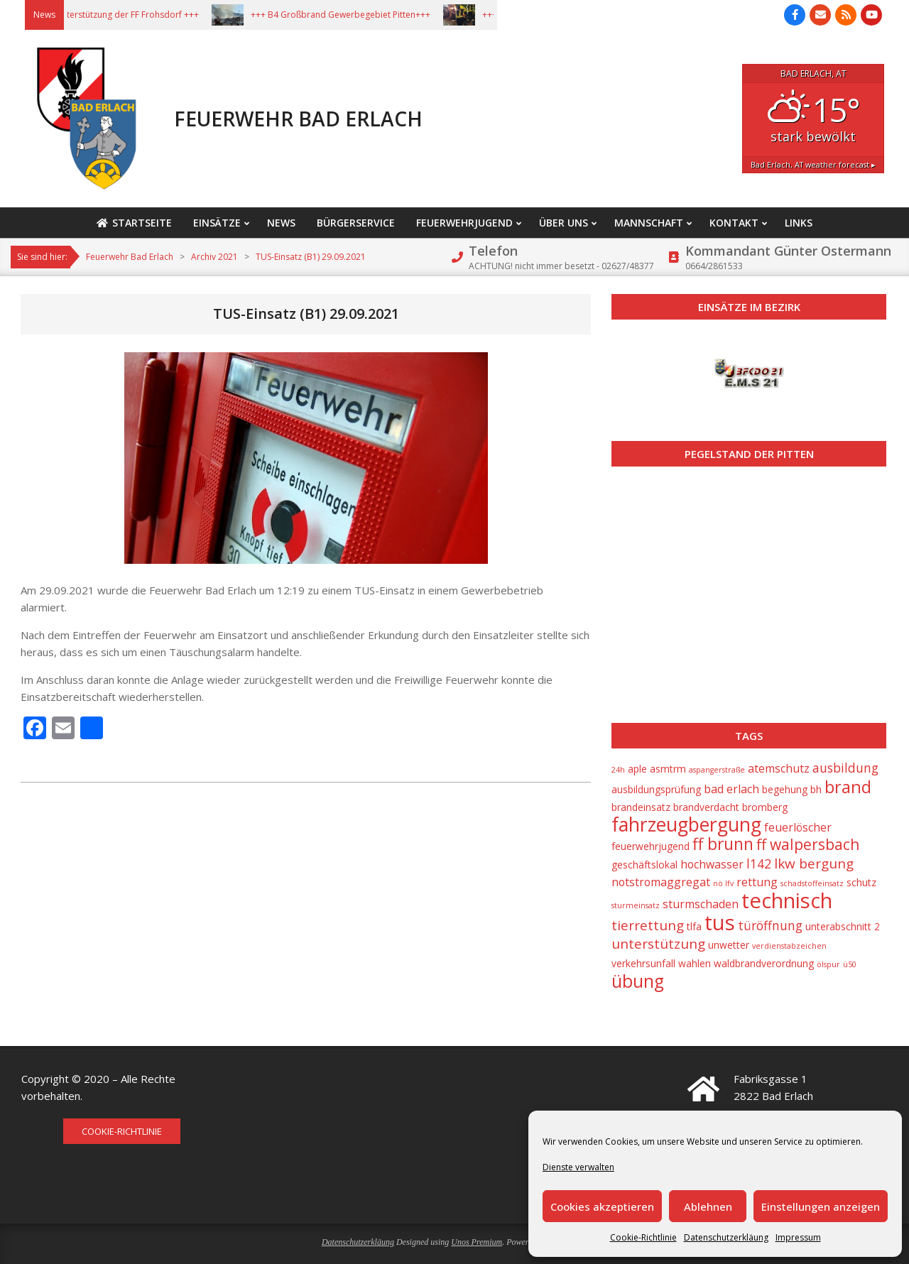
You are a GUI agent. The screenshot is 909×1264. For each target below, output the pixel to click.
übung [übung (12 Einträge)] (637, 981)
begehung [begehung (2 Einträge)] (784, 789)
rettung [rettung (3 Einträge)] (757, 882)
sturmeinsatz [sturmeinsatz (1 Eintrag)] (635, 905)
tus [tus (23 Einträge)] (719, 922)
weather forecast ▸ (813, 164)
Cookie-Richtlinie (643, 1237)
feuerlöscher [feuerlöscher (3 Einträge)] (798, 827)
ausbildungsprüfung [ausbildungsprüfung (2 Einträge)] (656, 789)
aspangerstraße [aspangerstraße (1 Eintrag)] (717, 770)
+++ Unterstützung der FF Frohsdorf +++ (139, 15)
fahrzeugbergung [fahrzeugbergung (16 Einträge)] (686, 824)
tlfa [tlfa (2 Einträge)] (694, 926)
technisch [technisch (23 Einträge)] (786, 900)
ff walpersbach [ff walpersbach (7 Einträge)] (807, 844)
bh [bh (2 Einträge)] (816, 789)
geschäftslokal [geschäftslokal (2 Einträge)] (644, 864)
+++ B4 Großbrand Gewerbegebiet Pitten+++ (361, 15)
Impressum (798, 1237)
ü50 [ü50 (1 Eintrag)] (849, 964)
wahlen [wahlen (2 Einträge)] (694, 963)
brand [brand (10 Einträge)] (847, 786)
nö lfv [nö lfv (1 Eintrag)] (723, 883)
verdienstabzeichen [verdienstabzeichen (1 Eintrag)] (789, 946)
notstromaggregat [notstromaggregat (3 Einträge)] (660, 882)
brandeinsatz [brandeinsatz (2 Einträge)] (640, 807)
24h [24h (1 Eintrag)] (618, 770)
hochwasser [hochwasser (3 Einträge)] (712, 864)
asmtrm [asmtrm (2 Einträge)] (668, 768)
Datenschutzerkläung (726, 1237)
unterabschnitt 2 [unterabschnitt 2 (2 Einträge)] (842, 926)
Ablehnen (708, 1206)
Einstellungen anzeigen (820, 1206)
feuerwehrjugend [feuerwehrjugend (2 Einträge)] (650, 846)
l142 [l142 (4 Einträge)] (758, 863)
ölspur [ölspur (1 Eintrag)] (828, 964)
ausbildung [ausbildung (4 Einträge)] (845, 767)
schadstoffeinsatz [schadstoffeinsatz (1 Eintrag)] (812, 883)
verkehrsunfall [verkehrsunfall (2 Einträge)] (643, 963)
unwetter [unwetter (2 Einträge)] (728, 945)
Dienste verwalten (578, 1167)
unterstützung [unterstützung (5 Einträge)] (658, 944)
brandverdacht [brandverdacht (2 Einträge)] (706, 807)
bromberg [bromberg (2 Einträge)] (765, 807)
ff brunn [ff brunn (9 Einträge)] (722, 844)
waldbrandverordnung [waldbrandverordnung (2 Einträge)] (764, 963)
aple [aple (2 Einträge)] (637, 768)
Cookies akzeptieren (602, 1206)
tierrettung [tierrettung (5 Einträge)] (647, 925)
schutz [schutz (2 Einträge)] (861, 882)
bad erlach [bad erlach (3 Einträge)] (731, 789)
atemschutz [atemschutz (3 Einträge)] (779, 768)
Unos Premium (476, 1242)
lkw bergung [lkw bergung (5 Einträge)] (814, 863)
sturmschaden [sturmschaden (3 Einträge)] (701, 904)
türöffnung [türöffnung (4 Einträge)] (770, 925)
